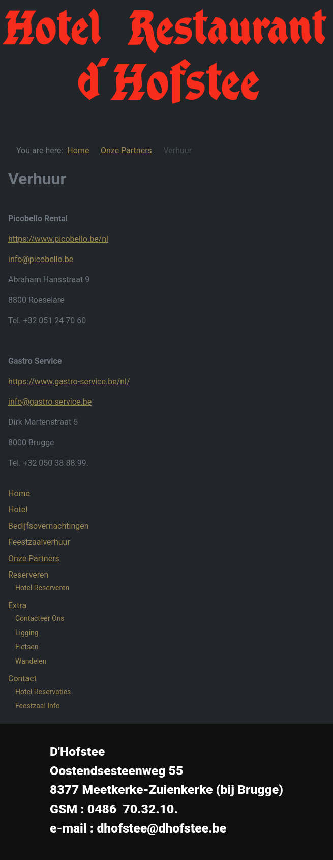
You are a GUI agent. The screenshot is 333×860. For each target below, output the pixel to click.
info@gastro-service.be (50, 402)
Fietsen (27, 647)
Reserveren (28, 575)
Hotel (17, 509)
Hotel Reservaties (43, 691)
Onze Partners (33, 558)
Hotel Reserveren (42, 588)
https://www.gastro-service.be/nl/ (69, 381)
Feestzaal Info (37, 706)
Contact (22, 678)
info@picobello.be (40, 259)
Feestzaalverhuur (39, 542)
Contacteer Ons (40, 618)
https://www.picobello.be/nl (58, 239)
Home (19, 493)
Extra (17, 605)
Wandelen (30, 661)
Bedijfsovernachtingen (48, 526)
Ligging (27, 632)
